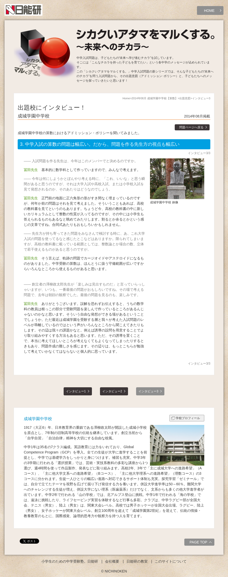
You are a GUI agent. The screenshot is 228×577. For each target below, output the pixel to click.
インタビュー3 (148, 391)
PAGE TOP (201, 543)
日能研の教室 (137, 561)
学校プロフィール (188, 418)
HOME (209, 11)
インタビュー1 (76, 391)
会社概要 (112, 561)
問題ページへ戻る (191, 127)
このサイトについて (171, 561)
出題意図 (184, 98)
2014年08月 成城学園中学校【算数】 (155, 98)
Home (126, 98)
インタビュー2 (112, 391)
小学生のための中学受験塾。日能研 (69, 561)
